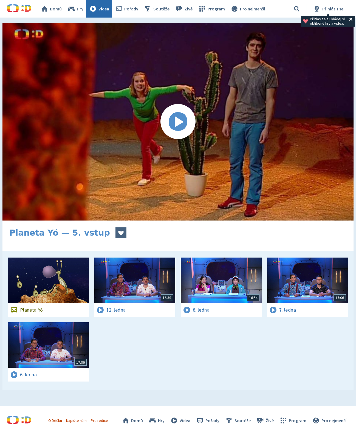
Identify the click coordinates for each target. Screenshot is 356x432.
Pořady (126, 9)
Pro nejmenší (247, 9)
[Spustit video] (178, 122)
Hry (75, 9)
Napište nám (76, 420)
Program (211, 9)
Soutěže (156, 9)
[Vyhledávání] (297, 9)
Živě (184, 9)
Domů (51, 9)
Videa (99, 9)
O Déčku (55, 420)
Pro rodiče (99, 420)
